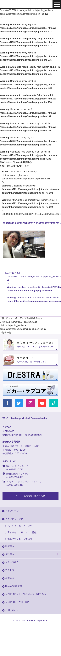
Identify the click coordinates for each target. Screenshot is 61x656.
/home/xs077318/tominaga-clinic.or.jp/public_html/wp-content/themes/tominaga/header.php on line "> (30, 189)
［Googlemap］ (35, 435)
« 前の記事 (5, 322)
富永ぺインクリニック (13, 4)
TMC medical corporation (34, 620)
